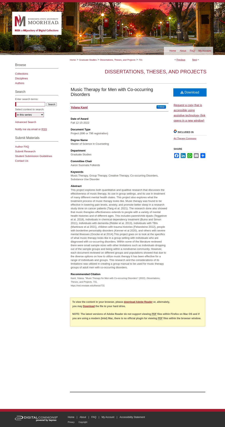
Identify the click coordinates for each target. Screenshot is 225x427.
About (83, 417)
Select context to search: (29, 109)
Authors (19, 83)
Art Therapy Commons (185, 138)
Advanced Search (25, 122)
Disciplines (21, 78)
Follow (161, 107)
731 (140, 60)
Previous (181, 59)
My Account (108, 417)
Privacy (71, 422)
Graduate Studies (88, 60)
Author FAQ (22, 146)
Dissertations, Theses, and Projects (117, 60)
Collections (21, 73)
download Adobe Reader (138, 302)
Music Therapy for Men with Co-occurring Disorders (112, 92)
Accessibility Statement (132, 417)
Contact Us (21, 160)
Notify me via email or (31, 129)
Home (73, 60)
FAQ (93, 417)
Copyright (83, 422)
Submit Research (25, 151)
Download (189, 92)
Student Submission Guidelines (33, 156)
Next (194, 59)
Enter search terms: (26, 99)
